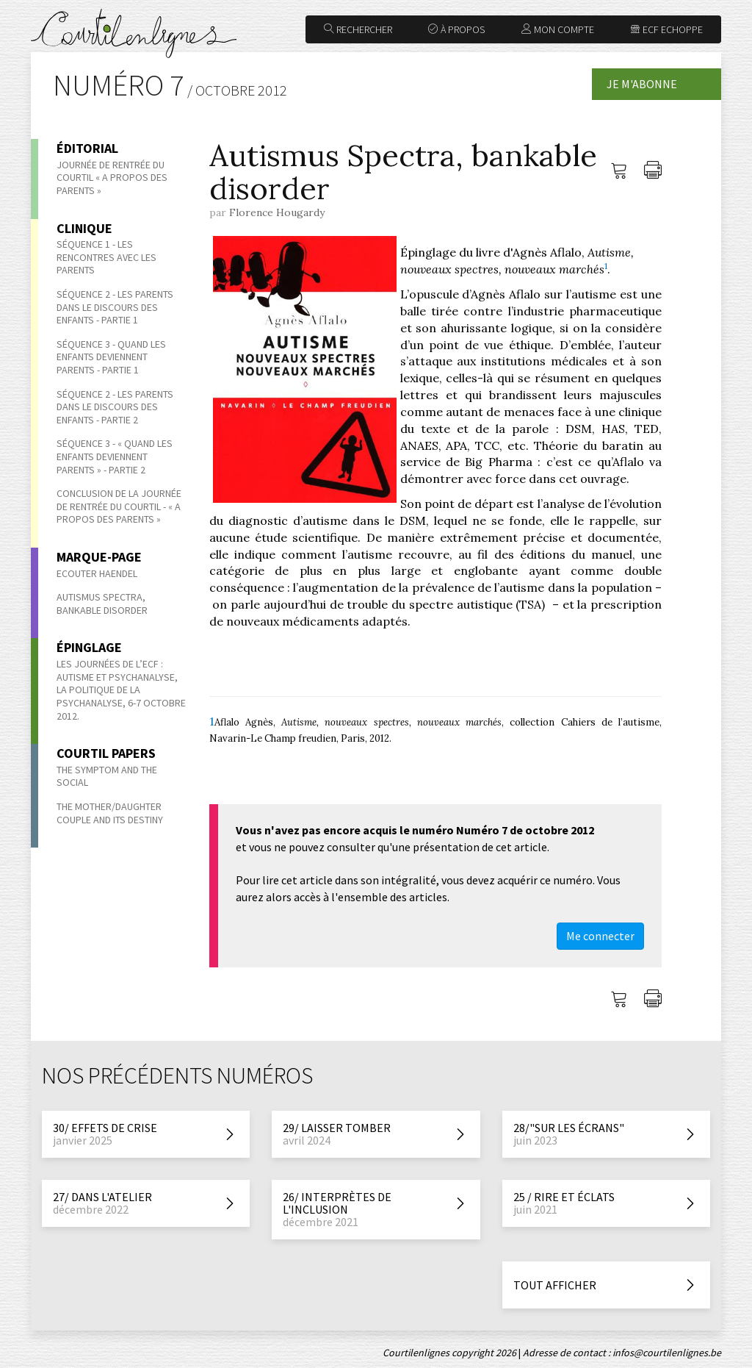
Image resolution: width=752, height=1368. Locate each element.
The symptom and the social (107, 776)
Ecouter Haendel (97, 573)
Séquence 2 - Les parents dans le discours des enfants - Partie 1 (115, 306)
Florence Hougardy (277, 212)
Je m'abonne (642, 83)
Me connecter (600, 935)
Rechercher (358, 29)
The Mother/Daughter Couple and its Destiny (110, 813)
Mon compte (557, 29)
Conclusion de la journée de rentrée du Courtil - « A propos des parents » (119, 506)
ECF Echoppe (666, 29)
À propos (456, 29)
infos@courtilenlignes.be (666, 1352)
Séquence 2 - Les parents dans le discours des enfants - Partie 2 (115, 406)
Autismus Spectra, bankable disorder (103, 603)
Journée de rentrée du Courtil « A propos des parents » (112, 177)
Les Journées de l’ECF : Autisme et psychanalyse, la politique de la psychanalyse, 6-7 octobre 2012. (121, 689)
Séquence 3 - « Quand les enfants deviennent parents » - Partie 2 (115, 456)
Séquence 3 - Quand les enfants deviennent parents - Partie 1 (111, 356)
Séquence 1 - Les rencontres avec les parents (106, 256)
